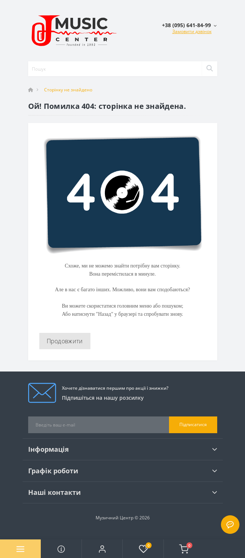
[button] (102, 548)
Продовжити (65, 341)
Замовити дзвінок (192, 31)
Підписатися (193, 424)
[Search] (209, 68)
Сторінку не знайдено (68, 90)
